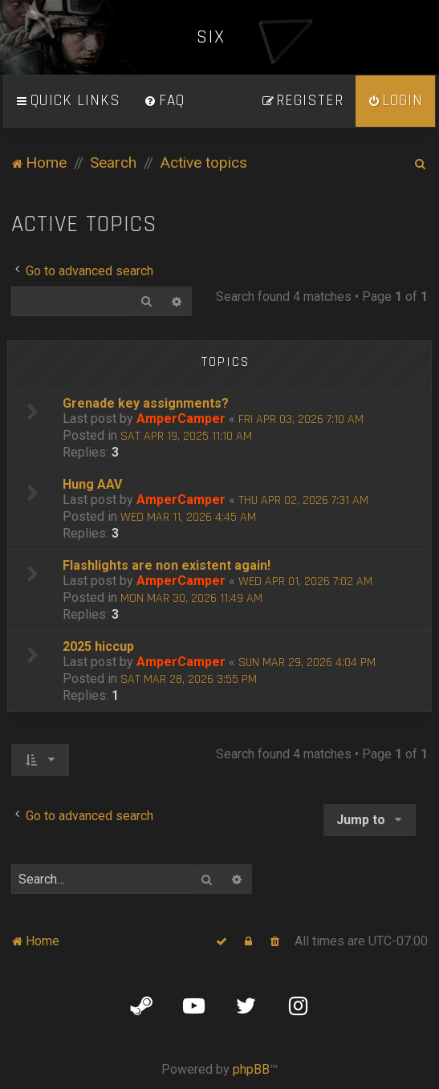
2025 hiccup (98, 646)
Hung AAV (92, 484)
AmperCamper (181, 418)
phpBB (251, 1069)
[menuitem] (164, 101)
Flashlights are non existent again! (166, 565)
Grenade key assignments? (146, 403)
